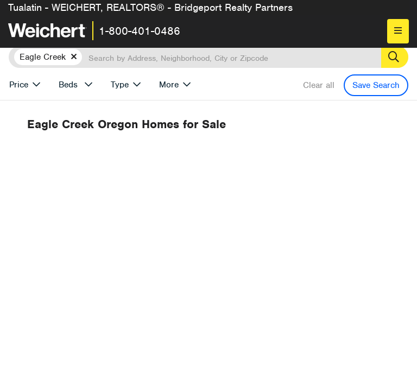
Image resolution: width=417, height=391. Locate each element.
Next (320, 195)
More (169, 84)
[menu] (398, 31)
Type (120, 84)
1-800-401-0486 (139, 31)
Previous (271, 195)
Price (18, 84)
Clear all (318, 85)
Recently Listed (230, 164)
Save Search (376, 85)
